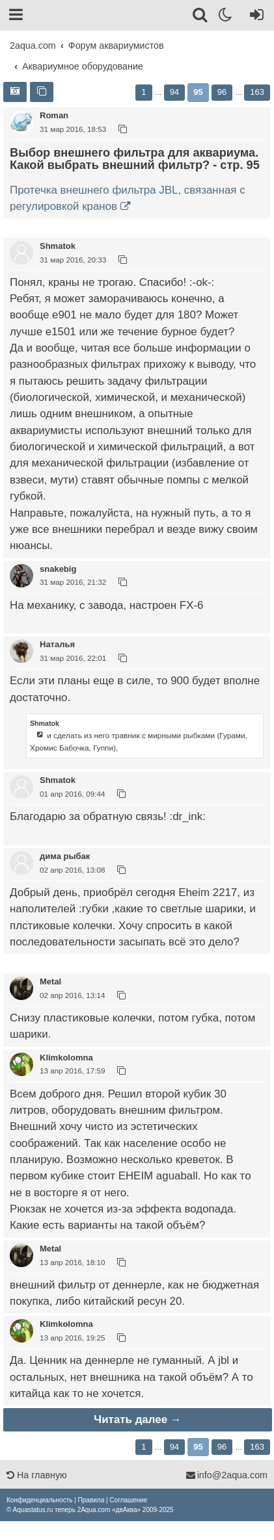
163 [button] (257, 92)
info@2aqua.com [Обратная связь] (226, 1475)
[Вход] (254, 16)
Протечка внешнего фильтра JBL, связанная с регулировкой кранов (127, 198)
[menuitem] (39, 1500)
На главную (37, 1475)
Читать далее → (137, 1419)
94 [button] (174, 92)
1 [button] (143, 92)
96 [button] (221, 92)
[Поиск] (201, 16)
